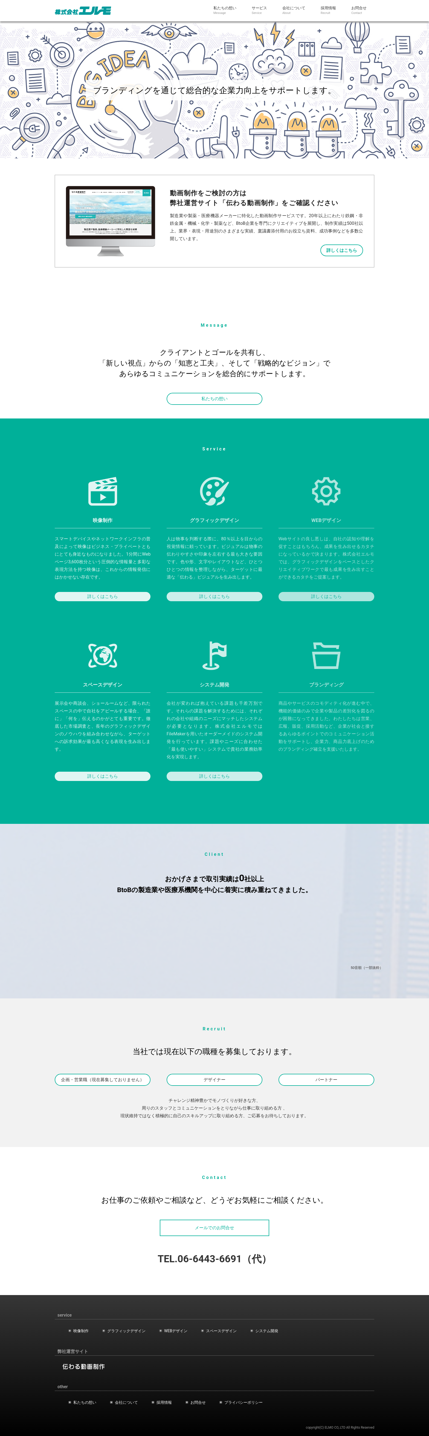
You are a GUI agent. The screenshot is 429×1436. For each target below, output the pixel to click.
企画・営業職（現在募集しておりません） (102, 1079)
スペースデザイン (221, 1331)
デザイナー (214, 1079)
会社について (126, 1402)
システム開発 (266, 1331)
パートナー (326, 1079)
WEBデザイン (175, 1331)
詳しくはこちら (102, 596)
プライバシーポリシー (243, 1402)
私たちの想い (214, 400)
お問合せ (198, 1402)
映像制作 (81, 1331)
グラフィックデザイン (126, 1331)
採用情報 (164, 1402)
